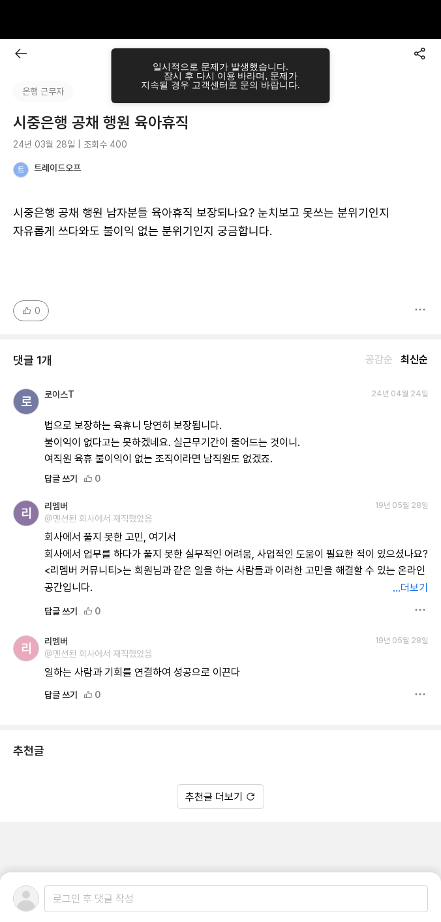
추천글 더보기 (220, 797)
